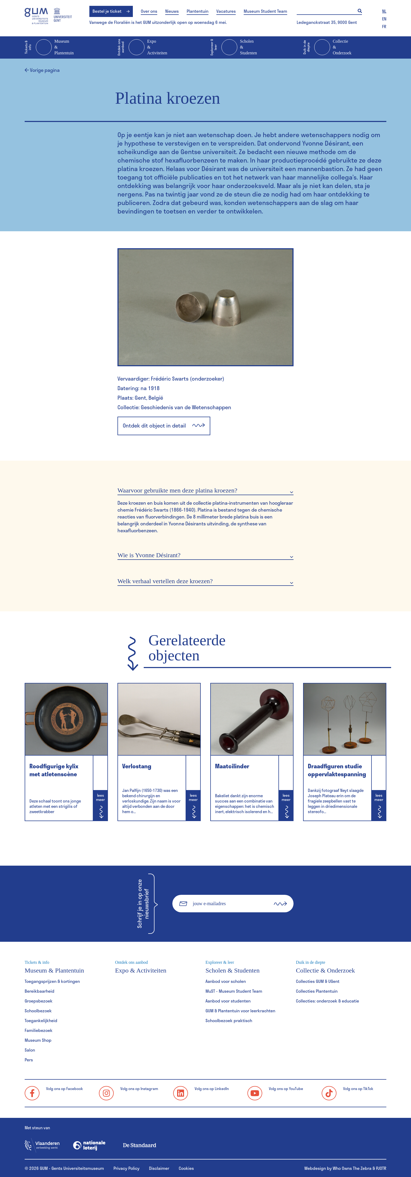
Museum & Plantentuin (49, 47)
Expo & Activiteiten (142, 47)
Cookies (186, 1168)
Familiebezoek (39, 1030)
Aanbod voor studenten (228, 1000)
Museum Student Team (265, 11)
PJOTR (381, 1168)
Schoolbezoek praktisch (228, 1020)
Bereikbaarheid (39, 991)
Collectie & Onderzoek (327, 47)
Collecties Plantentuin (317, 991)
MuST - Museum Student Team (233, 991)
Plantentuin (197, 11)
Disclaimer (159, 1168)
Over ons (149, 11)
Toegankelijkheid (41, 1020)
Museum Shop (38, 1040)
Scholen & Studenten (233, 47)
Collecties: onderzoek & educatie (327, 1000)
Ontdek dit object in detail (164, 425)
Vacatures (226, 11)
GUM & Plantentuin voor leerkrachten (240, 1010)
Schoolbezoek (38, 1010)
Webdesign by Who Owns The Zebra (337, 1168)
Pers (29, 1059)
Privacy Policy (126, 1168)
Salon (30, 1050)
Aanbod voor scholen (225, 981)
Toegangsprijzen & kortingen (52, 981)
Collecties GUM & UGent (317, 981)
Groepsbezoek (39, 1000)
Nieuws (172, 11)
